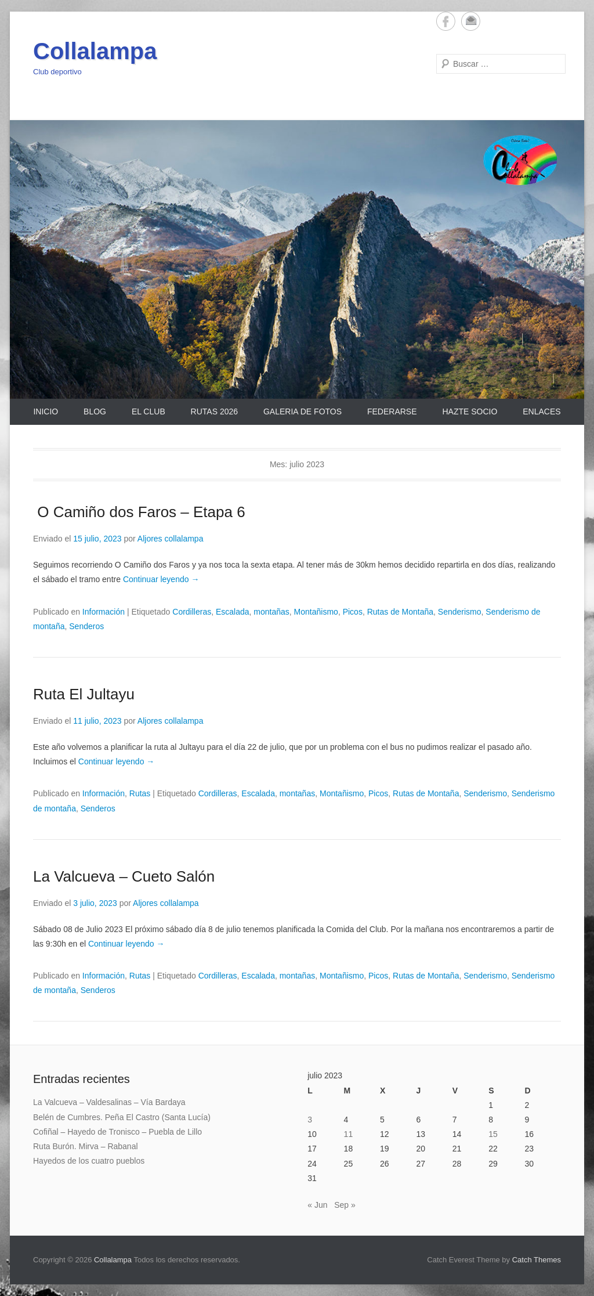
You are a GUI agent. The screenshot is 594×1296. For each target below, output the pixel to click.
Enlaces (541, 411)
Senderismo (459, 611)
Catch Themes (536, 1259)
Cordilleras (191, 611)
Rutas (140, 793)
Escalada (232, 611)
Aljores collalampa (170, 538)
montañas (271, 611)
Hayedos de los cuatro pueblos (88, 1160)
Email (470, 21)
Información (103, 611)
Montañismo (316, 611)
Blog (95, 411)
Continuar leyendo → (161, 579)
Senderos (86, 626)
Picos (353, 611)
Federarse (392, 411)
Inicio (45, 411)
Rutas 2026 (214, 411)
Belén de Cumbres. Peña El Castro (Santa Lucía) (122, 1117)
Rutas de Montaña (400, 611)
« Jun (317, 1205)
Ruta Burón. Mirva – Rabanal (85, 1146)
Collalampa (95, 51)
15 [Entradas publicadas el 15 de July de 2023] (493, 1134)
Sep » (345, 1205)
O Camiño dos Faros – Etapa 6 (139, 512)
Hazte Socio (469, 411)
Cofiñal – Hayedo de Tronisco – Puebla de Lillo (117, 1131)
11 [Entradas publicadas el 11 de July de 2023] (348, 1134)
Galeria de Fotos (302, 411)
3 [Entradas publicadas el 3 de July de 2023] (309, 1119)
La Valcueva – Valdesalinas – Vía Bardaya (109, 1102)
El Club (148, 411)
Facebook (445, 21)
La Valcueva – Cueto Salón (124, 876)
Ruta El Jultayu (84, 694)
